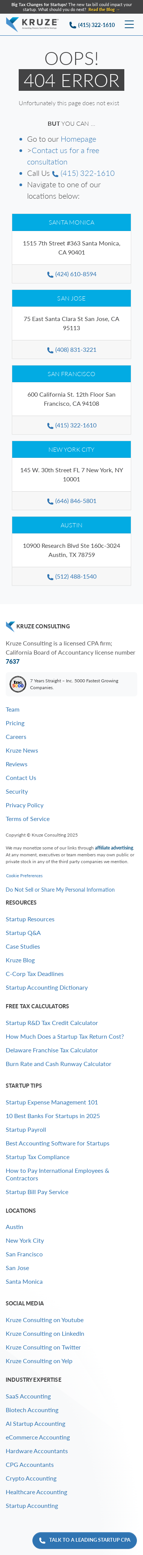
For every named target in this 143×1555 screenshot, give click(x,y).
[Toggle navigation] (129, 25)
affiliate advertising (114, 848)
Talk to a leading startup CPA (84, 1540)
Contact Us (21, 777)
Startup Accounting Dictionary (47, 987)
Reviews (16, 763)
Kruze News (22, 750)
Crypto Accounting (31, 1478)
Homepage (78, 138)
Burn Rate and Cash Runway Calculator (58, 1063)
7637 (12, 661)
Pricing (15, 722)
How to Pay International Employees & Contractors (57, 1174)
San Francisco (72, 373)
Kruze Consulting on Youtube (45, 1319)
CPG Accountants (30, 1464)
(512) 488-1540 (71, 576)
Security (17, 791)
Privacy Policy (24, 804)
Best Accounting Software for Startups (57, 1143)
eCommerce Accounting (38, 1437)
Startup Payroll (26, 1129)
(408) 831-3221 (71, 349)
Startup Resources (30, 918)
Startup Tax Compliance (37, 1156)
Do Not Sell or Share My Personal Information (60, 889)
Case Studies (23, 946)
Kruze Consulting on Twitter (43, 1347)
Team (12, 709)
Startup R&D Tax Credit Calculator (52, 1022)
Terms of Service (28, 818)
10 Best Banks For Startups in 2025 (53, 1115)
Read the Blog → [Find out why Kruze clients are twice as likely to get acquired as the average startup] (104, 9)
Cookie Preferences (24, 875)
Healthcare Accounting (36, 1491)
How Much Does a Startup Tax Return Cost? (65, 1036)
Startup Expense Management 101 (52, 1102)
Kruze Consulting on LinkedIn (45, 1333)
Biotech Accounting (32, 1409)
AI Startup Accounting (35, 1423)
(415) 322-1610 (83, 172)
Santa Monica (71, 222)
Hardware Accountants (37, 1450)
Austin (71, 524)
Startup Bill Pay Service (37, 1191)
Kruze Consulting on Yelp (39, 1360)
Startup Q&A (23, 932)
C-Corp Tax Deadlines (35, 973)
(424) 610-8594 (71, 273)
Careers (16, 736)
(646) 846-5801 (71, 500)
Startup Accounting (32, 1505)
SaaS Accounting (28, 1396)
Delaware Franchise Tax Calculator (52, 1050)
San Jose (71, 298)
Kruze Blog (20, 959)
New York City (71, 449)
